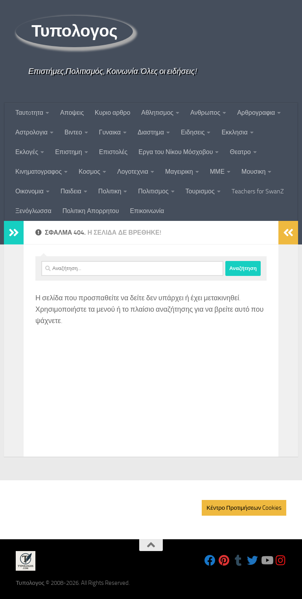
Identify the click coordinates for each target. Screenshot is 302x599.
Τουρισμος (200, 191)
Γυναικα (110, 132)
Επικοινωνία (147, 211)
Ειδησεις (192, 132)
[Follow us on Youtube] (266, 560)
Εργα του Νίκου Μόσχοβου (175, 152)
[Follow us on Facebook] (209, 560)
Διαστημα (151, 132)
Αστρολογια (31, 132)
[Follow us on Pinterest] (224, 560)
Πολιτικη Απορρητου (91, 211)
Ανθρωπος (205, 112)
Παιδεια (71, 191)
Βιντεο (73, 132)
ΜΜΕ (217, 171)
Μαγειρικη (179, 171)
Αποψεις (72, 112)
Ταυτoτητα (29, 112)
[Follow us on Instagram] (280, 560)
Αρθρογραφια (256, 112)
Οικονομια (29, 191)
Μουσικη (253, 171)
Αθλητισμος (157, 112)
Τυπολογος (74, 31)
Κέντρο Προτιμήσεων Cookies (244, 507)
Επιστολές (113, 152)
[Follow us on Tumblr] (238, 560)
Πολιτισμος (153, 191)
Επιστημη (68, 152)
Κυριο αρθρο (112, 112)
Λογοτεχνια (132, 171)
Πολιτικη (109, 191)
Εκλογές (26, 152)
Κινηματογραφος (38, 171)
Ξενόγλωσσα (33, 211)
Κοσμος (89, 171)
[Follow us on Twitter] (252, 560)
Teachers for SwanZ (258, 191)
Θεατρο (240, 152)
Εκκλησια (234, 132)
